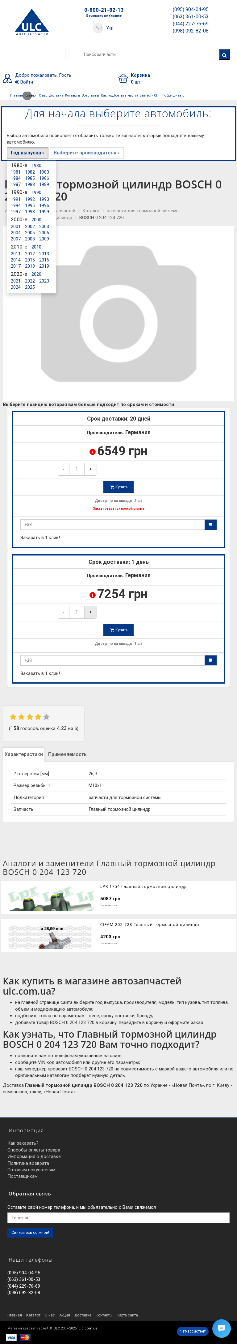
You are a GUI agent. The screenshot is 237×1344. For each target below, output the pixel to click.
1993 (44, 199)
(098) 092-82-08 (191, 31)
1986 (44, 178)
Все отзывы (90, 95)
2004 (16, 232)
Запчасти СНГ (150, 95)
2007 (16, 238)
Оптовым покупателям (31, 1170)
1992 (30, 199)
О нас (43, 95)
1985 (30, 178)
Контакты (72, 95)
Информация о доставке (34, 1156)
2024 (16, 287)
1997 (16, 211)
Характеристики (24, 754)
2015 (30, 259)
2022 (30, 281)
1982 (30, 172)
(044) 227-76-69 (191, 24)
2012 (30, 253)
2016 (44, 259)
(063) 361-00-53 (191, 16)
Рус (98, 28)
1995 (30, 205)
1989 (44, 184)
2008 (30, 238)
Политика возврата (28, 1163)
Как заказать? (23, 1143)
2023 (44, 281)
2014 (16, 259)
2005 (30, 232)
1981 (16, 172)
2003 (44, 226)
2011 (16, 253)
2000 (36, 219)
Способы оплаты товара (33, 1150)
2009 (44, 238)
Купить (119, 487)
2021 (16, 281)
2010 (36, 246)
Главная (16, 95)
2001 (16, 226)
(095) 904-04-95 (191, 9)
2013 (44, 253)
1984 (16, 178)
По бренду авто (173, 95)
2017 (16, 266)
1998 (30, 211)
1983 (44, 172)
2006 (44, 232)
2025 (30, 287)
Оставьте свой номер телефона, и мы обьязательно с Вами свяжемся (81, 1207)
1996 (44, 205)
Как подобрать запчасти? (119, 95)
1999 (44, 211)
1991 (16, 199)
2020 (36, 274)
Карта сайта (127, 1315)
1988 (30, 184)
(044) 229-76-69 (23, 1286)
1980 (36, 165)
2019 (44, 266)
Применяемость (67, 754)
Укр (110, 28)
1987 (16, 184)
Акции (64, 1315)
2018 (30, 266)
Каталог (30, 96)
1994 (16, 205)
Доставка (56, 95)
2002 (30, 226)
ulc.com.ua (87, 1328)
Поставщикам (22, 1176)
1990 (36, 192)
